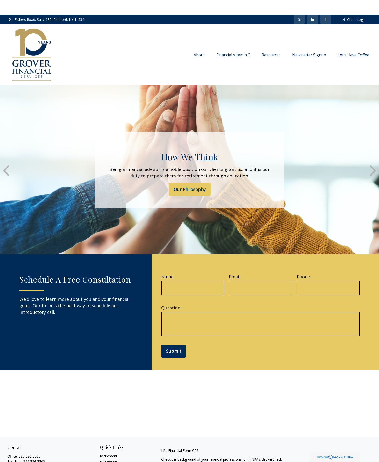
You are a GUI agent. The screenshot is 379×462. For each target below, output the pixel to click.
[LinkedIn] (312, 5)
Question (170, 293)
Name (167, 262)
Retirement (108, 441)
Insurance (107, 459)
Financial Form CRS (183, 436)
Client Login (353, 5)
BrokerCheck (272, 444)
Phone (303, 262)
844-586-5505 (34, 447)
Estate (105, 453)
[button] (199, 40)
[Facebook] (325, 5)
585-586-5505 (29, 442)
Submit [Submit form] (173, 336)
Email (234, 262)
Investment (108, 447)
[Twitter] (299, 5)
